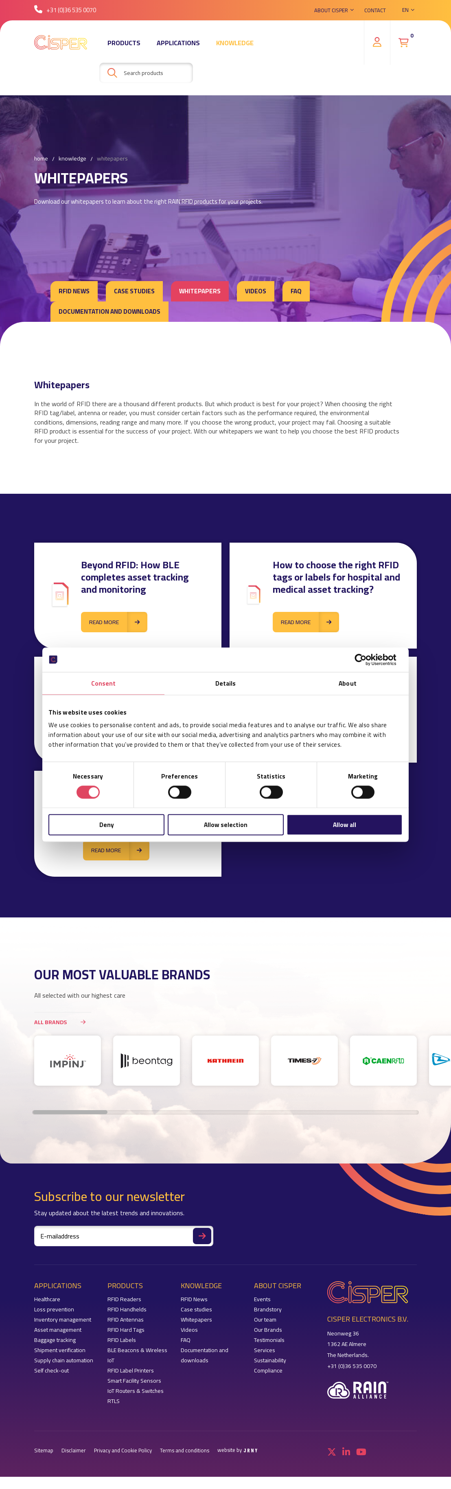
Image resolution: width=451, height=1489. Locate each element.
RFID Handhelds (127, 1309)
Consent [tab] (103, 683)
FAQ (296, 291)
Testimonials (269, 1340)
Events (262, 1299)
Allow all (344, 825)
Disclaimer (73, 1450)
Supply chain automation (63, 1360)
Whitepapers (112, 159)
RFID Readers (124, 1299)
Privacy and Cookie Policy (123, 1450)
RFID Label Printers (130, 1371)
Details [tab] (225, 683)
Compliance (268, 1371)
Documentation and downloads (109, 311)
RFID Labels (121, 1340)
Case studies (134, 291)
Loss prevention (54, 1309)
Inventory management (62, 1320)
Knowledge (235, 43)
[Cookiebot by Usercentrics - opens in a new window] (367, 659)
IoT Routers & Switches (135, 1391)
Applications (178, 43)
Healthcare (47, 1299)
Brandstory (268, 1309)
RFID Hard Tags (125, 1330)
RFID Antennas (125, 1320)
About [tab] (348, 683)
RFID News (74, 291)
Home (41, 159)
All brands (62, 1022)
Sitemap (43, 1450)
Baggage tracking (55, 1340)
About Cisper (331, 10)
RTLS (113, 1401)
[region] (225, 1065)
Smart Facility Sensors (134, 1381)
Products (123, 43)
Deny (106, 825)
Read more (118, 622)
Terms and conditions (184, 1450)
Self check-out (51, 1371)
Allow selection (225, 825)
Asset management (57, 1330)
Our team (265, 1320)
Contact (375, 10)
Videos (255, 291)
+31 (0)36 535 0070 (65, 10)
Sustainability (270, 1360)
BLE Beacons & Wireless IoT (137, 1355)
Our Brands (268, 1330)
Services (264, 1350)
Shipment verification (59, 1350)
